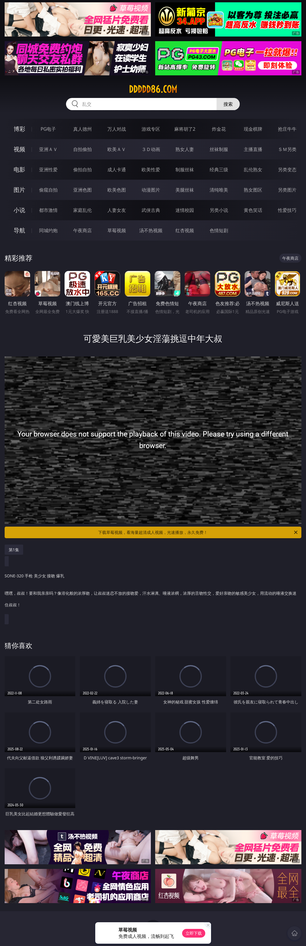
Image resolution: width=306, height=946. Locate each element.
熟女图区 (253, 190)
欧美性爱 (151, 169)
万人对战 (116, 129)
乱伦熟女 (253, 169)
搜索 (228, 104)
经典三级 (219, 169)
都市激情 (48, 210)
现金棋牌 (253, 129)
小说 (19, 210)
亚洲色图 (82, 190)
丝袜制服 (219, 149)
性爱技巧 (287, 210)
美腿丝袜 (184, 190)
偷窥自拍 (48, 190)
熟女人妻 (184, 149)
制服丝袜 (184, 169)
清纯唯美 (219, 190)
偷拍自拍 (82, 169)
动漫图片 (151, 190)
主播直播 (253, 149)
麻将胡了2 (184, 129)
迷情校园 (184, 210)
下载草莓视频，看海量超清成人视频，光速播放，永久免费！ (198, 532)
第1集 (14, 549)
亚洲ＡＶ (48, 149)
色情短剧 (219, 230)
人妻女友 (116, 210)
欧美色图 (116, 190)
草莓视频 (116, 230)
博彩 (19, 129)
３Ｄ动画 (151, 149)
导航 (19, 230)
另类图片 (287, 190)
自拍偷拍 (82, 149)
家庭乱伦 (82, 210)
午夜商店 (82, 230)
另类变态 (287, 169)
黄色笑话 (253, 210)
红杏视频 (184, 230)
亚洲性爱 (48, 169)
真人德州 (82, 129)
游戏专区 (151, 129)
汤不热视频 (150, 230)
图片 (19, 190)
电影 (19, 169)
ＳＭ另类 (287, 149)
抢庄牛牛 (287, 129)
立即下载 (194, 933)
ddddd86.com (153, 89)
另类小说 (219, 210)
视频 (19, 149)
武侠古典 (151, 210)
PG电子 (48, 129)
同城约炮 (48, 230)
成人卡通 (116, 169)
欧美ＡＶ (116, 149)
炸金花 (219, 129)
